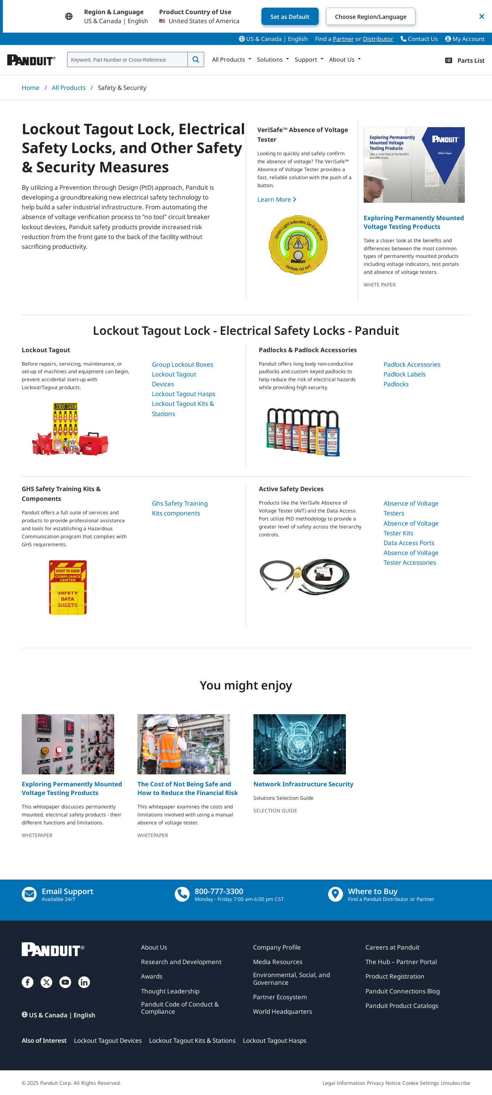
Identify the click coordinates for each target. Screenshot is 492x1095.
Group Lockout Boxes (182, 364)
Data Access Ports (409, 543)
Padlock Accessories (412, 364)
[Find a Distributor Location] (335, 894)
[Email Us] (29, 894)
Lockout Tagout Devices (108, 1040)
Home (31, 87)
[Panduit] (31, 58)
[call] (182, 894)
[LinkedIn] (84, 989)
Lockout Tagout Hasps (183, 394)
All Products (69, 87)
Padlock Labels (405, 374)
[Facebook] (27, 989)
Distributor (378, 39)
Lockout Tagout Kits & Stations (192, 1040)
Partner (343, 39)
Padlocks (396, 384)
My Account (465, 39)
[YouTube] (65, 989)
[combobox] (127, 59)
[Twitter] (46, 989)
